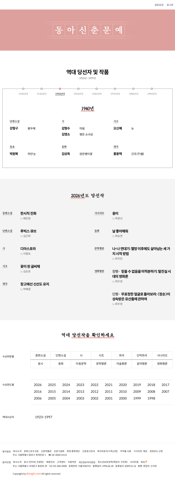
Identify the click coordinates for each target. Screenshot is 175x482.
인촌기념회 (59, 449)
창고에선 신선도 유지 (34, 282)
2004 (66, 396)
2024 (66, 383)
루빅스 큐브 (28, 229)
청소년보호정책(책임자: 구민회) (113, 459)
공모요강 (159, 5)
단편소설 (7, 228)
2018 (151, 383)
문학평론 (99, 246)
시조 (4, 263)
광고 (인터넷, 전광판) (34, 459)
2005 (52, 396)
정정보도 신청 (156, 449)
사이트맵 (134, 459)
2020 (123, 383)
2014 (66, 389)
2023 (80, 383)
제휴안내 (50, 459)
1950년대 (78, 91)
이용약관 (72, 459)
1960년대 (96, 91)
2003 (80, 396)
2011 (109, 389)
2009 (137, 389)
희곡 (4, 281)
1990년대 (152, 91)
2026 (38, 383)
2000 (123, 396)
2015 (52, 389)
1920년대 (23, 91)
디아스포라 (28, 246)
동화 (96, 228)
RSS (144, 459)
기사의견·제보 (140, 449)
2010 (123, 389)
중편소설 (7, 210)
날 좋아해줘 (120, 229)
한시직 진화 (28, 211)
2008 (151, 389)
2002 (94, 396)
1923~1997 (43, 414)
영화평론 (99, 268)
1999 (137, 396)
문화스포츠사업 (31, 449)
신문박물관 (46, 449)
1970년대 (115, 91)
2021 (109, 383)
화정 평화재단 (73, 449)
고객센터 (61, 459)
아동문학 (81, 361)
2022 (94, 383)
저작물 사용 (125, 449)
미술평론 (121, 361)
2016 (38, 389)
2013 (80, 389)
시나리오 (99, 210)
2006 (38, 396)
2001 (109, 396)
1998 (151, 396)
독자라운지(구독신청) (107, 449)
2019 (137, 383)
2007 (165, 389)
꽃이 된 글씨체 (30, 264)
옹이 (115, 211)
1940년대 (60, 91)
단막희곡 (142, 353)
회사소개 (17, 449)
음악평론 (142, 361)
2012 (94, 389)
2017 (165, 383)
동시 (40, 361)
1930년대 (41, 91)
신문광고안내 (88, 449)
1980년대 (133, 91)
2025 (52, 383)
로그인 (170, 5)
